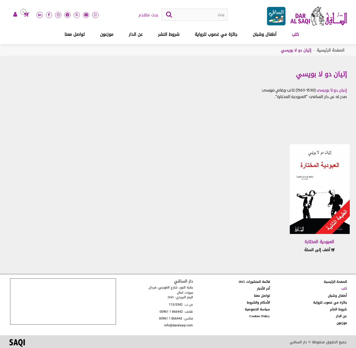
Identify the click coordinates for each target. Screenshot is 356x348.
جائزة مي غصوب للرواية (216, 35)
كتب (295, 35)
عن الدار (136, 35)
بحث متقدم (148, 15)
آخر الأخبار (263, 289)
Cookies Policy (259, 316)
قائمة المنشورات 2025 (254, 282)
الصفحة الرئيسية (330, 50)
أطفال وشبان (264, 35)
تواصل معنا (75, 35)
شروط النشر (168, 35)
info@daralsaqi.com (178, 325)
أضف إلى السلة (319, 250)
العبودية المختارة (319, 242)
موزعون (106, 35)
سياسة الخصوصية (257, 309)
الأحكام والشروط (258, 302)
